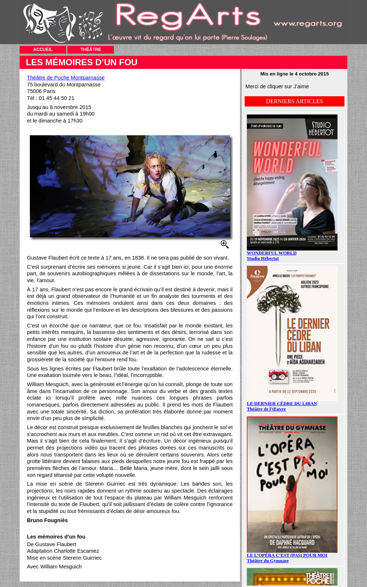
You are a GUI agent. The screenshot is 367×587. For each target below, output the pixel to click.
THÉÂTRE (90, 49)
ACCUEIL (42, 49)
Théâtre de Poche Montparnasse (65, 78)
